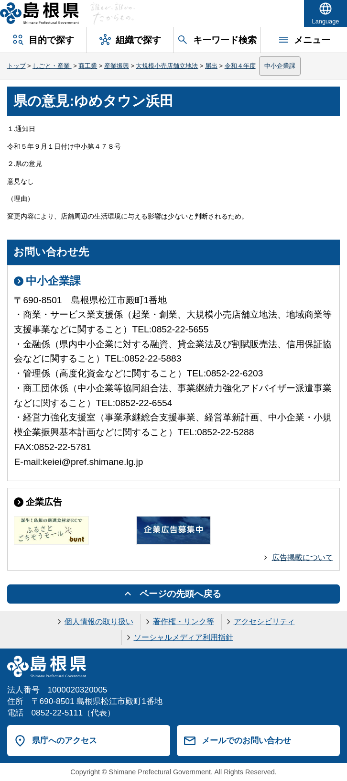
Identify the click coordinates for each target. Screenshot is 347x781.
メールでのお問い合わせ (246, 740)
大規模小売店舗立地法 (167, 65)
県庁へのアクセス (64, 740)
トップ (16, 65)
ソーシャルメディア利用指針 (183, 637)
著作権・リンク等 (183, 621)
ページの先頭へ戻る (180, 594)
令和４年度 (240, 65)
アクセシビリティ (264, 621)
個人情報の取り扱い (99, 621)
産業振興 (116, 65)
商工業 (87, 65)
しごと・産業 (52, 65)
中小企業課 (279, 65)
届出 (211, 65)
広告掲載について (302, 557)
